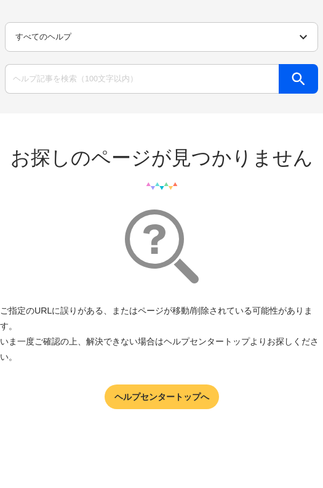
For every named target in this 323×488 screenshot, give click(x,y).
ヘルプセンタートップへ (161, 397)
